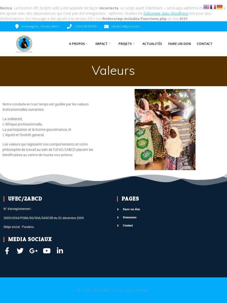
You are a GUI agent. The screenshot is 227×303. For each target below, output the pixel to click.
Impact (101, 44)
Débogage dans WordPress (166, 13)
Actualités (152, 44)
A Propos (77, 44)
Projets (125, 44)
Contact (205, 44)
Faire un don (179, 44)
